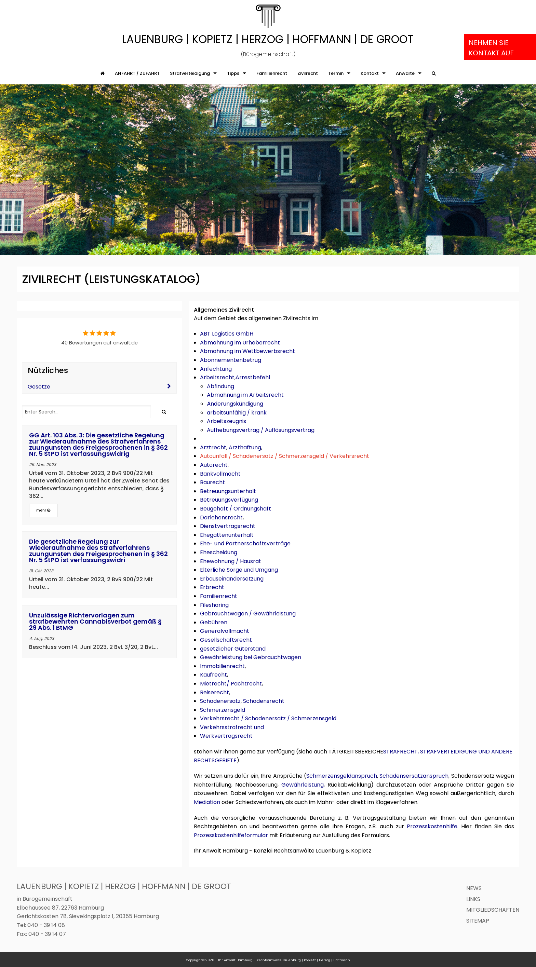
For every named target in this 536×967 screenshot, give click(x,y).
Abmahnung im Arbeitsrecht (245, 395)
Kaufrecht (213, 675)
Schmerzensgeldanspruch (341, 776)
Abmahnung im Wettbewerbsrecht (247, 351)
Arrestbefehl (253, 377)
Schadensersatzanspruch (413, 776)
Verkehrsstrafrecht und (232, 727)
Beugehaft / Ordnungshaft (235, 509)
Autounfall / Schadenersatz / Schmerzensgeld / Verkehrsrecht (284, 456)
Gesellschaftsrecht (226, 640)
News (474, 888)
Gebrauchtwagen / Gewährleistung (248, 613)
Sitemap (477, 921)
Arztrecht (213, 447)
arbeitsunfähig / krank (237, 413)
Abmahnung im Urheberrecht (240, 342)
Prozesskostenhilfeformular (231, 835)
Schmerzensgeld (222, 710)
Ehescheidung (218, 552)
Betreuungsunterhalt (228, 491)
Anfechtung (216, 369)
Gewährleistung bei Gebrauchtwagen (250, 657)
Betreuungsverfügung (229, 500)
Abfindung (220, 386)
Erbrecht (212, 587)
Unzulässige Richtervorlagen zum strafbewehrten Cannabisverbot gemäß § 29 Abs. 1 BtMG (95, 621)
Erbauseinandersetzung (232, 579)
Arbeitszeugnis (226, 421)
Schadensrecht (263, 701)
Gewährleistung (302, 785)
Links (473, 899)
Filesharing (214, 605)
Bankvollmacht (220, 474)
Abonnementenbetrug (230, 360)
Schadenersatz (220, 701)
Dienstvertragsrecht (227, 526)
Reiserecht (214, 692)
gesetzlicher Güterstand (233, 649)
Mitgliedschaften (492, 910)
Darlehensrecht (221, 517)
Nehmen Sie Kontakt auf (491, 48)
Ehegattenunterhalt (227, 535)
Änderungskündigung (235, 404)
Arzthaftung (245, 447)
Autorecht (214, 465)
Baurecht (212, 482)
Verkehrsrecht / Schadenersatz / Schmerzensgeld (268, 718)
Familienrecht (218, 596)
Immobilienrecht (222, 666)
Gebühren (213, 622)
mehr (43, 510)
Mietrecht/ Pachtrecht (231, 683)
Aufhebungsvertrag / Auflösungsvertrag (260, 430)
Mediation (207, 802)
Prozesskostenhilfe (432, 826)
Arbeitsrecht (217, 377)
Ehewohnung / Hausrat (230, 561)
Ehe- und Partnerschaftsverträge (245, 543)
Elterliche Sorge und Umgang (239, 570)
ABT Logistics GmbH (226, 334)
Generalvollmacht (224, 631)
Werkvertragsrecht (226, 736)
